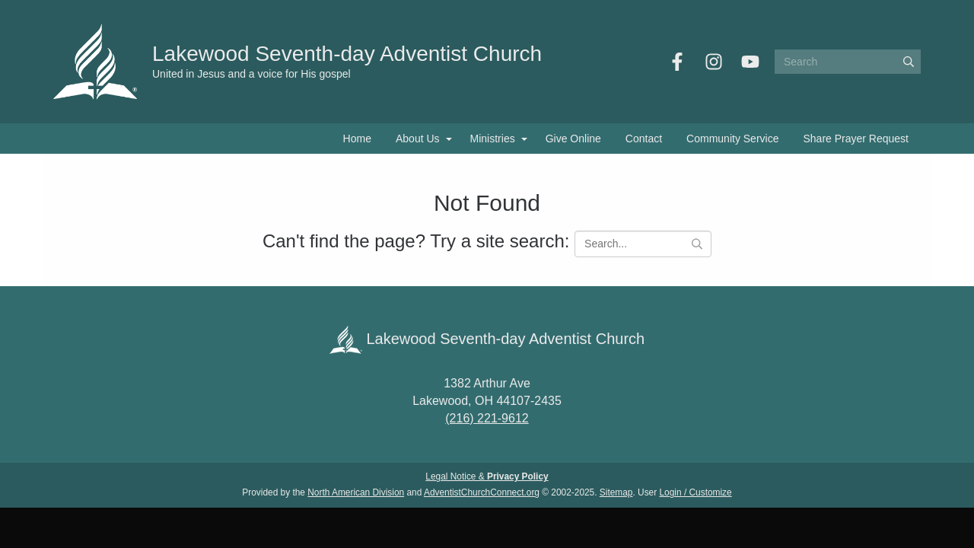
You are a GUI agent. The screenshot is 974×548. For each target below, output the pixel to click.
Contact (643, 138)
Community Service (732, 138)
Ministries (492, 138)
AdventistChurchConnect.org (482, 492)
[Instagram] (713, 61)
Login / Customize (696, 492)
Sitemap (616, 492)
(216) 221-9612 (486, 418)
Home (357, 138)
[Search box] (848, 61)
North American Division (355, 492)
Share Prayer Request (856, 138)
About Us (418, 138)
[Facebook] (677, 61)
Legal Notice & (486, 476)
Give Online (573, 138)
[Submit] (908, 61)
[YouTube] (750, 61)
